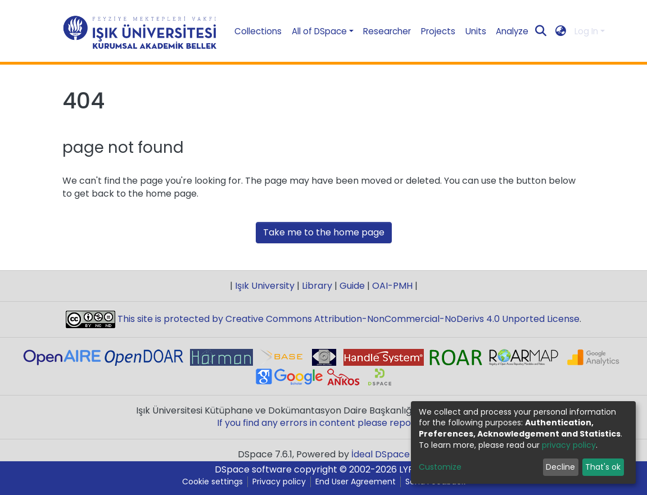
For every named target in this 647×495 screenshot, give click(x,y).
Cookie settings (212, 481)
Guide (352, 285)
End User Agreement (355, 481)
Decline (560, 467)
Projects (438, 31)
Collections (258, 31)
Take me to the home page (323, 232)
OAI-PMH (392, 285)
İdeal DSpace (380, 454)
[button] (561, 31)
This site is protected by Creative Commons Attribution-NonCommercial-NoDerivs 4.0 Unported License (347, 318)
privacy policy (569, 445)
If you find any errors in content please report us (324, 422)
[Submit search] (541, 31)
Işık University (265, 285)
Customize (440, 467)
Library (317, 285)
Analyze (512, 31)
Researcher (387, 31)
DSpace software (253, 469)
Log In (586, 31)
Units (475, 31)
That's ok (603, 467)
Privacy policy (279, 481)
